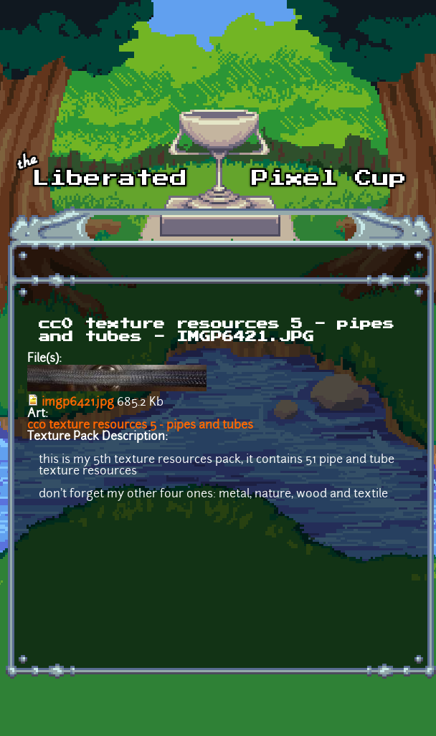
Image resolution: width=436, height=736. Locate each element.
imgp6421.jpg (78, 402)
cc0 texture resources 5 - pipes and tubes (140, 425)
